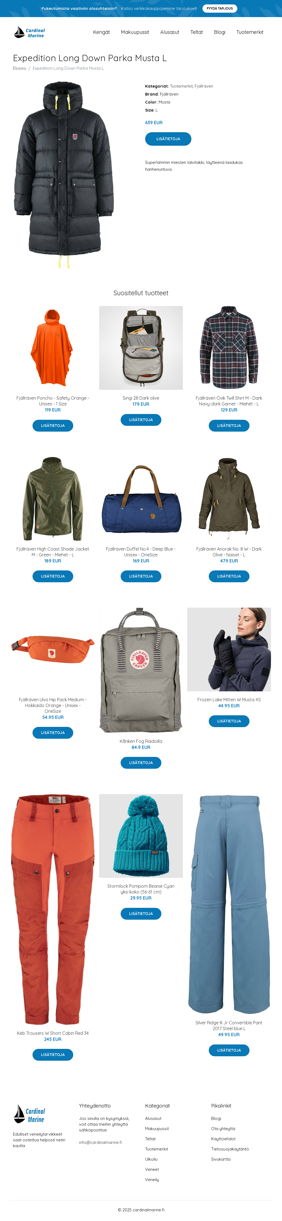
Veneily (152, 1181)
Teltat (196, 33)
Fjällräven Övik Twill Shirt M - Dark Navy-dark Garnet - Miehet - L (229, 402)
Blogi (219, 33)
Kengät (101, 33)
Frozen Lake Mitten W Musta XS (229, 701)
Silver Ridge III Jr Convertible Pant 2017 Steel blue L (229, 1027)
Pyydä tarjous (220, 8)
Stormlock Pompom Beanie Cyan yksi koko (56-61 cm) (140, 891)
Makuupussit (135, 33)
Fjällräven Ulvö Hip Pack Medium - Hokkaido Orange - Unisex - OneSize (52, 707)
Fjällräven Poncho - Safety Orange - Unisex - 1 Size (53, 402)
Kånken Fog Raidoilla (141, 743)
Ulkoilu (151, 1160)
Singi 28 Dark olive (141, 400)
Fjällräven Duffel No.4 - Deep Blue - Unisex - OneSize (141, 553)
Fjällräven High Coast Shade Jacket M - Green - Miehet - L (53, 553)
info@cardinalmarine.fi (100, 1144)
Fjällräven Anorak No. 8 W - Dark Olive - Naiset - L (229, 553)
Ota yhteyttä (223, 1130)
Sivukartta (221, 1160)
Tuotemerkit (250, 33)
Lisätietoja (168, 140)
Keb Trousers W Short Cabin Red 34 (53, 1035)
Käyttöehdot (223, 1140)
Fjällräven (204, 87)
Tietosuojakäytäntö (230, 1150)
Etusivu (19, 69)
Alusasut (169, 33)
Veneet (152, 1171)
